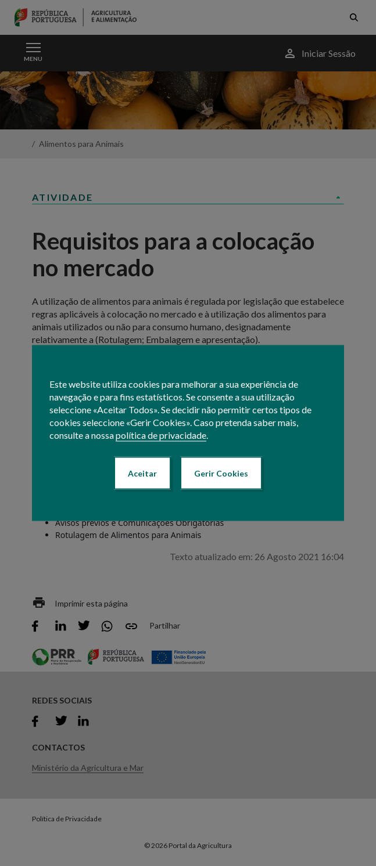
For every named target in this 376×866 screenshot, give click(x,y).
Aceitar (142, 473)
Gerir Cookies (221, 473)
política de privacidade (161, 435)
